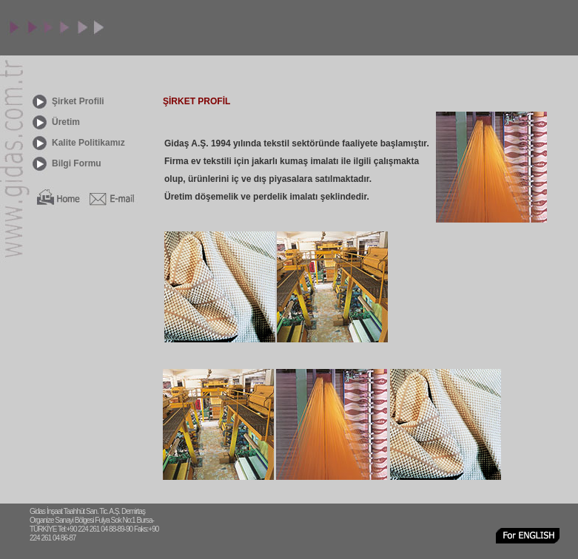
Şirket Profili (78, 101)
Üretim (66, 122)
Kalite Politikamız (88, 143)
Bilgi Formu (76, 163)
